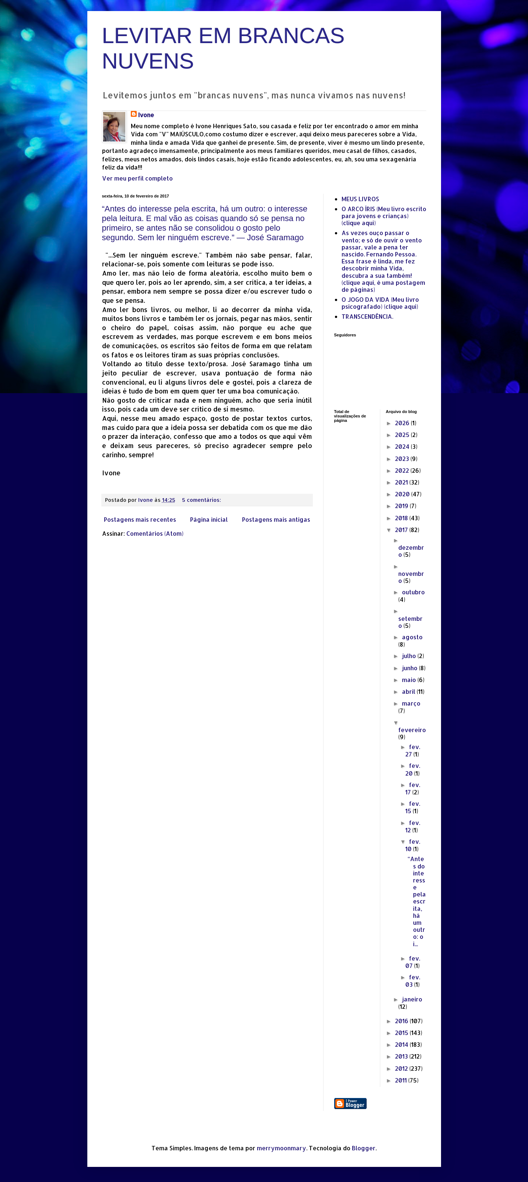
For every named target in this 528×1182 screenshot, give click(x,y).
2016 (402, 1021)
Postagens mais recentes (140, 519)
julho (409, 656)
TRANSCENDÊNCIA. (367, 316)
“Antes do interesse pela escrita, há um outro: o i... (417, 901)
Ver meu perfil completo (137, 178)
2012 (402, 1068)
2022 (402, 470)
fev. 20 (412, 769)
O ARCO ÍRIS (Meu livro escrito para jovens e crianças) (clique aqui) (384, 216)
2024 (403, 446)
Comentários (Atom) (154, 533)
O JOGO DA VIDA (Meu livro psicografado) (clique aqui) (380, 303)
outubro (413, 592)
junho (410, 668)
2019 (402, 506)
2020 (403, 494)
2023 (402, 458)
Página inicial (209, 519)
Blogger (363, 1148)
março (411, 703)
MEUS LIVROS (360, 199)
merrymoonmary (281, 1148)
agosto (412, 637)
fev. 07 (412, 961)
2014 (402, 1044)
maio (409, 679)
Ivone (146, 115)
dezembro (411, 550)
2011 (401, 1080)
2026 (403, 423)
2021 (402, 482)
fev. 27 (412, 750)
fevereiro (412, 730)
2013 (402, 1056)
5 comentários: (202, 499)
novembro (411, 577)
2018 (402, 518)
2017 (402, 530)
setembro (410, 622)
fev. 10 (412, 845)
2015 (402, 1032)
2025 (403, 434)
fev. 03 (412, 980)
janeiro (412, 999)
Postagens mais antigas (276, 519)
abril (409, 691)
